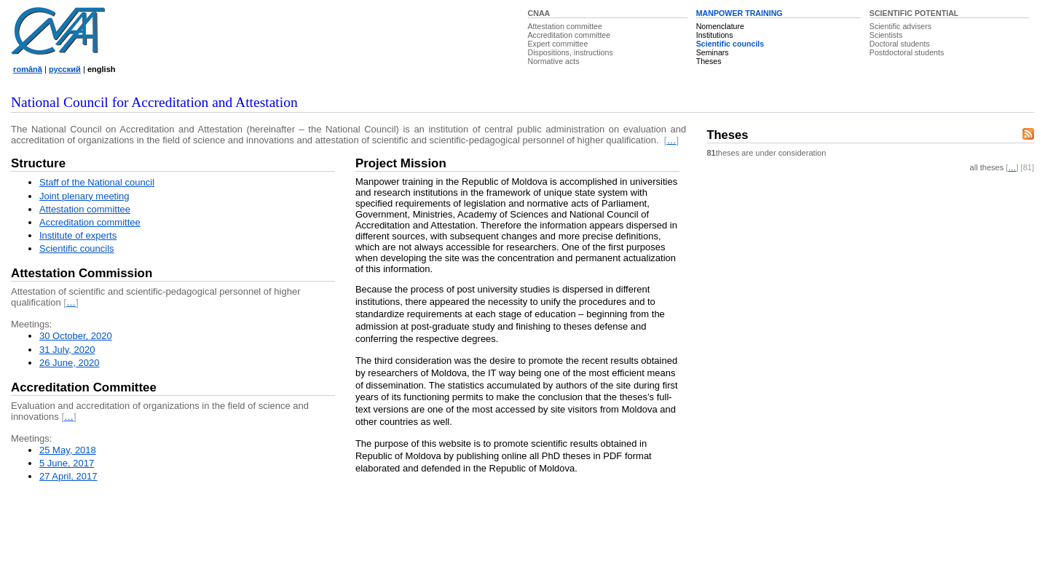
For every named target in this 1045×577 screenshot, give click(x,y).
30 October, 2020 (75, 335)
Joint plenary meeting (84, 196)
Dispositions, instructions (570, 52)
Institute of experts (78, 235)
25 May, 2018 (67, 450)
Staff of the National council (96, 182)
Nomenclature (720, 26)
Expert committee (558, 43)
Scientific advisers (900, 26)
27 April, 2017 (68, 476)
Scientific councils (730, 43)
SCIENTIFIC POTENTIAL (914, 13)
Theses (709, 61)
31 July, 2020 (67, 349)
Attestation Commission (81, 273)
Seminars (712, 52)
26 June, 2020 (69, 362)
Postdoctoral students (906, 52)
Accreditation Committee (84, 387)
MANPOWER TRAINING (739, 13)
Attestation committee (565, 26)
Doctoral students (899, 43)
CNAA (539, 13)
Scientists (886, 35)
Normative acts (554, 61)
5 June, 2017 (66, 463)
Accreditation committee (569, 35)
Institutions (714, 35)
